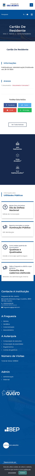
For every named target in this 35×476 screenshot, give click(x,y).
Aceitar (22, 473)
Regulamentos (8, 347)
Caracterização (8, 327)
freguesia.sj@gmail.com (11, 307)
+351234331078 (8, 303)
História (5, 321)
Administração (8, 377)
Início (5, 34)
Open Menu (32, 14)
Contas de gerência (10, 350)
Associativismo (8, 330)
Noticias (11, 34)
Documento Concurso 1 (21, 85)
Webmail (6, 380)
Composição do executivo (12, 341)
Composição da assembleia (13, 344)
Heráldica (6, 324)
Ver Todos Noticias (17, 125)
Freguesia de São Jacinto (10, 296)
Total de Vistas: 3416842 (9, 361)
